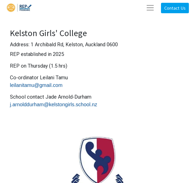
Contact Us (175, 8)
